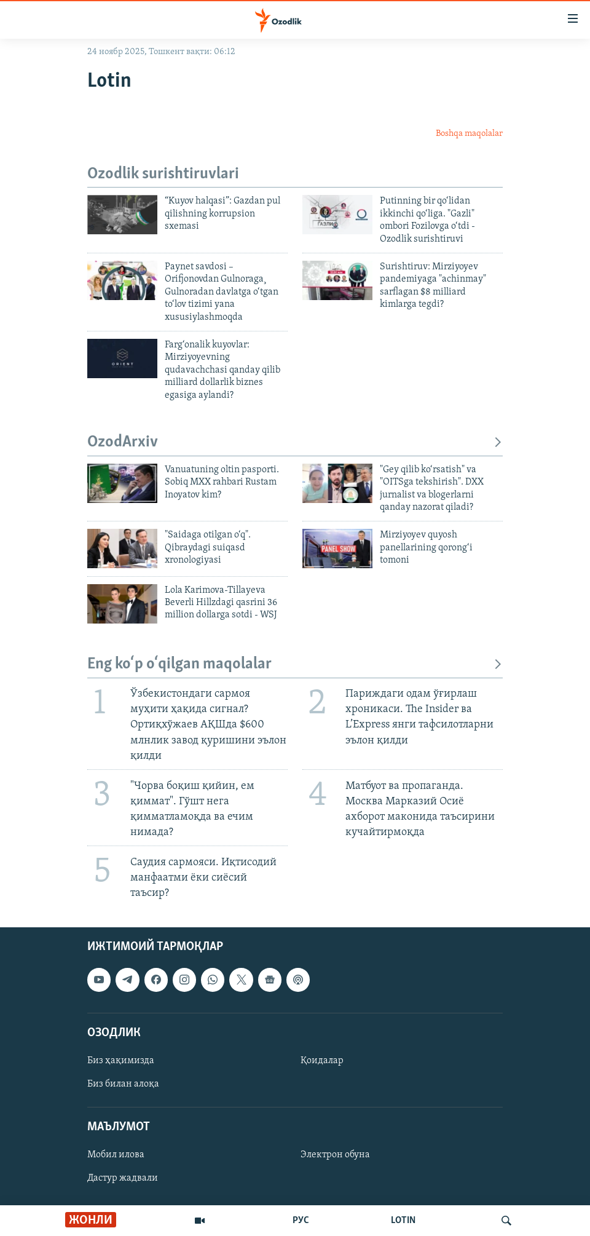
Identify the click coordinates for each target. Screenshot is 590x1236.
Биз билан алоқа (123, 1084)
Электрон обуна (335, 1155)
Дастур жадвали (122, 1179)
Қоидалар (322, 1061)
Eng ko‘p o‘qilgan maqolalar (295, 664)
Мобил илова (115, 1155)
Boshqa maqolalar (469, 133)
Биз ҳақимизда (120, 1061)
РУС (301, 1221)
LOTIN (403, 1221)
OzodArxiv (295, 442)
